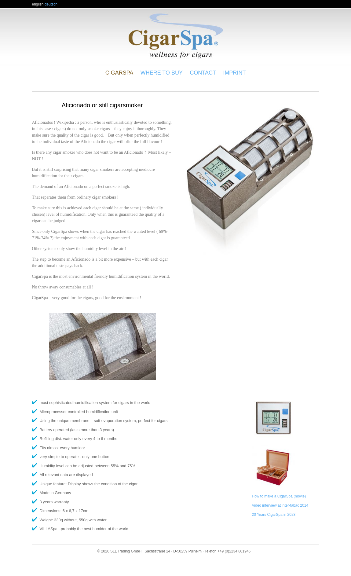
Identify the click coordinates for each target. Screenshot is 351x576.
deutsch (51, 4)
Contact (203, 73)
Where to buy (162, 73)
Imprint (234, 73)
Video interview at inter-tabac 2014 (280, 505)
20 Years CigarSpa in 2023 (274, 514)
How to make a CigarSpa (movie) (279, 496)
